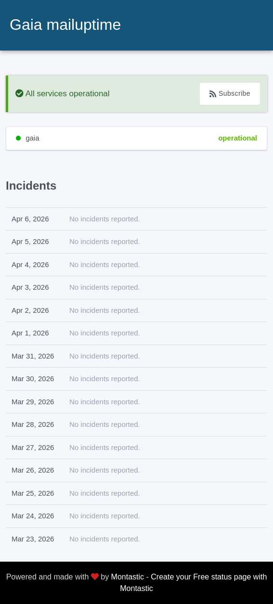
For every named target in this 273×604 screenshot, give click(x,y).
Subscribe (229, 94)
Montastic (127, 577)
